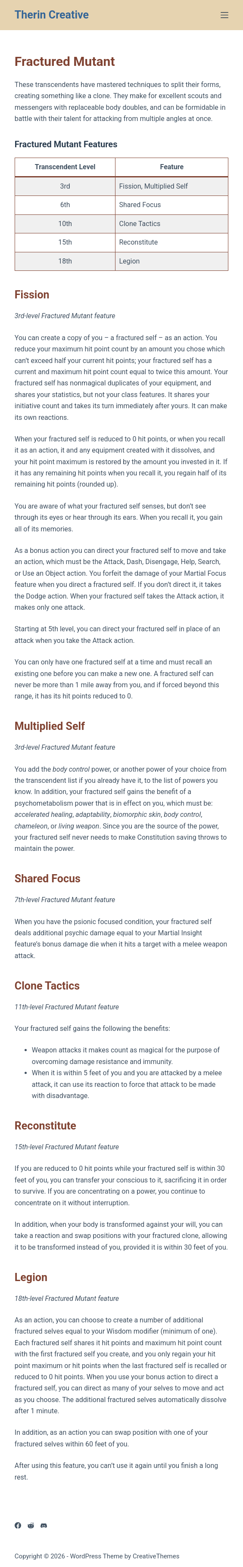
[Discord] (43, 1525)
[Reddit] (31, 1525)
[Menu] (224, 15)
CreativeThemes (156, 1556)
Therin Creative (52, 15)
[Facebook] (18, 1525)
